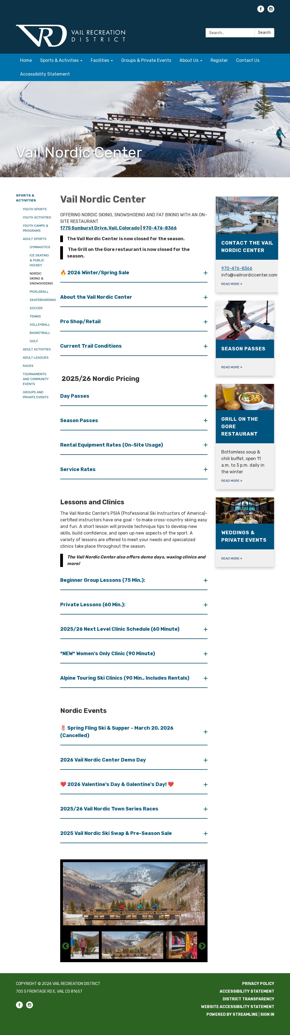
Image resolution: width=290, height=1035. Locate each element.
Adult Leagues (36, 357)
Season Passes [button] (79, 420)
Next (202, 946)
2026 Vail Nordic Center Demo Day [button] (103, 760)
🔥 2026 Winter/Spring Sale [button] (95, 273)
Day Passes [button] (75, 396)
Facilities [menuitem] (100, 60)
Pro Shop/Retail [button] (81, 322)
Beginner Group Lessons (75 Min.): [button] (103, 580)
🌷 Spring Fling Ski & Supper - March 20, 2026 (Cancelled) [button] (116, 731)
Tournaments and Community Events (36, 379)
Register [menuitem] (219, 60)
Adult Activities (37, 349)
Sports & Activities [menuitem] (59, 60)
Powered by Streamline (232, 1014)
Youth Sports (35, 209)
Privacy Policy (258, 983)
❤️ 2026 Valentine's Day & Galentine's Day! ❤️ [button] (117, 784)
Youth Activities (37, 217)
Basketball (40, 333)
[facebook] (260, 10)
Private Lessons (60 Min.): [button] (93, 605)
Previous (66, 946)
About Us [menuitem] (188, 60)
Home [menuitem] (26, 60)
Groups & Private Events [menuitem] (146, 60)
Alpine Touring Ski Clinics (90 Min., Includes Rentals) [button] (125, 678)
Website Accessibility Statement (237, 1006)
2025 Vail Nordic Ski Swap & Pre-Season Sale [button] (116, 833)
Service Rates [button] (78, 469)
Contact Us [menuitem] (247, 60)
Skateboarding (41, 300)
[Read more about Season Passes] (245, 338)
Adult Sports (34, 239)
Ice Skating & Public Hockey (39, 260)
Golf (34, 341)
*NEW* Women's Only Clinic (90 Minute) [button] (108, 654)
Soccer (36, 308)
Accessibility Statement (247, 991)
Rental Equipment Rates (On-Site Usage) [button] (112, 445)
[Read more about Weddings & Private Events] (245, 532)
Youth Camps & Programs (35, 228)
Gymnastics (40, 247)
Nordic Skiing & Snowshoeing (41, 278)
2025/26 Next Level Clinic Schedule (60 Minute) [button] (120, 629)
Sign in (267, 1014)
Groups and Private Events (36, 394)
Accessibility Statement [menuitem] (45, 74)
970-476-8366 (160, 228)
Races (28, 366)
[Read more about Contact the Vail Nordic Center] (249, 244)
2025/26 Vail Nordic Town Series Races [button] (109, 809)
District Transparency (248, 999)
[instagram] (270, 10)
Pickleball (39, 292)
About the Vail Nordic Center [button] (96, 297)
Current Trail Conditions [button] (91, 346)
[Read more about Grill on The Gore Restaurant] (245, 436)
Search (264, 32)
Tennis (35, 316)
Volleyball (40, 324)
